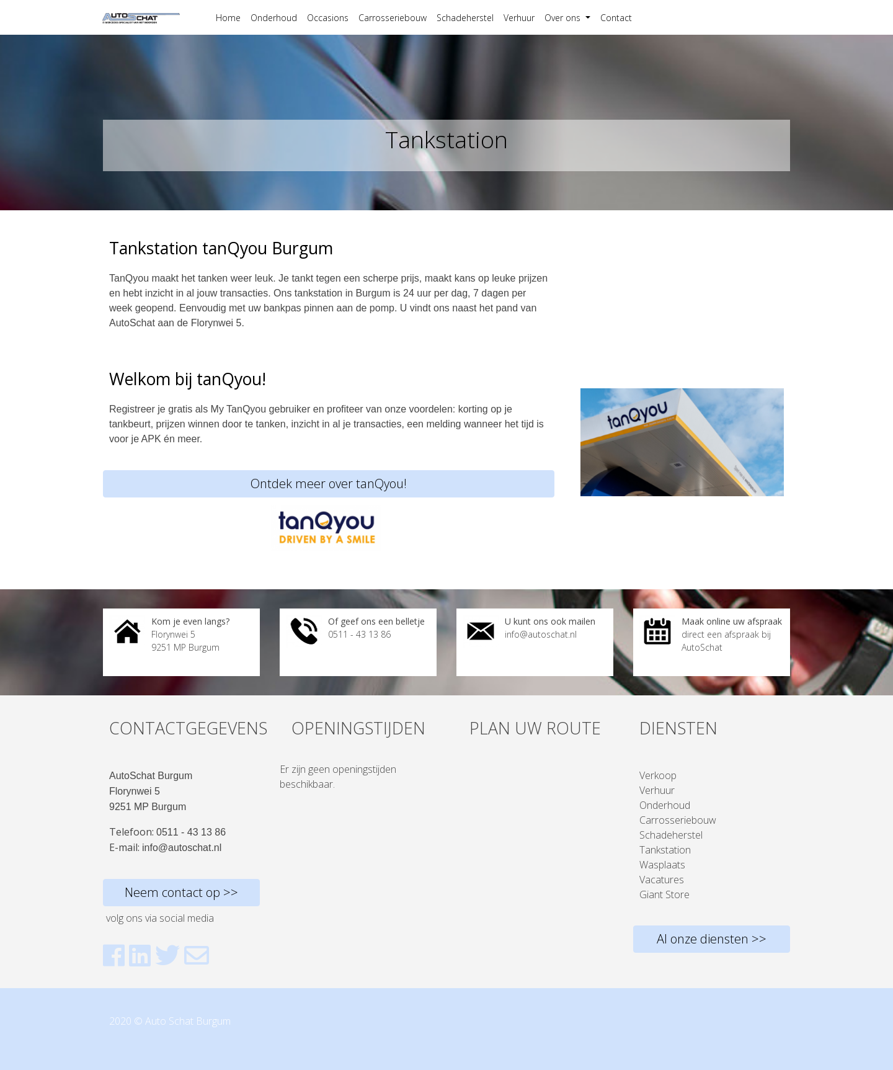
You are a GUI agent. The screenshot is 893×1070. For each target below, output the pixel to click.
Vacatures (661, 879)
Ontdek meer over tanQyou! (329, 483)
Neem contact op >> (181, 892)
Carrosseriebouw (392, 18)
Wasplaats (662, 865)
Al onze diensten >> (711, 938)
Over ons (563, 18)
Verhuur (519, 18)
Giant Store (664, 894)
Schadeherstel (465, 18)
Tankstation (665, 850)
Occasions (328, 18)
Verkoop (658, 775)
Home (228, 18)
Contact (616, 18)
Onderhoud (274, 18)
